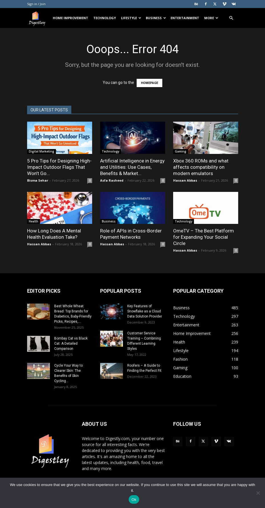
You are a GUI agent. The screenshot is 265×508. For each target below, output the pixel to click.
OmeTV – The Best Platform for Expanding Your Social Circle (203, 237)
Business (156, 18)
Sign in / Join (36, 4)
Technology (104, 18)
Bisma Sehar (37, 180)
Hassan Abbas (185, 180)
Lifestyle (131, 18)
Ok (134, 499)
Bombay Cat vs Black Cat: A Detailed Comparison (71, 343)
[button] (231, 18)
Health (33, 221)
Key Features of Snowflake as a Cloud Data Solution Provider (144, 311)
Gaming (180, 151)
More (211, 18)
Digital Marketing (41, 151)
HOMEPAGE (149, 83)
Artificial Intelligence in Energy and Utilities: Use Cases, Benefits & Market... (132, 167)
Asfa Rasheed (112, 180)
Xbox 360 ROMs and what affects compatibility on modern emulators (200, 167)
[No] (258, 493)
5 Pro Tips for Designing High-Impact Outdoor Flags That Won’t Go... (59, 167)
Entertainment (185, 18)
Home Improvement (70, 18)
